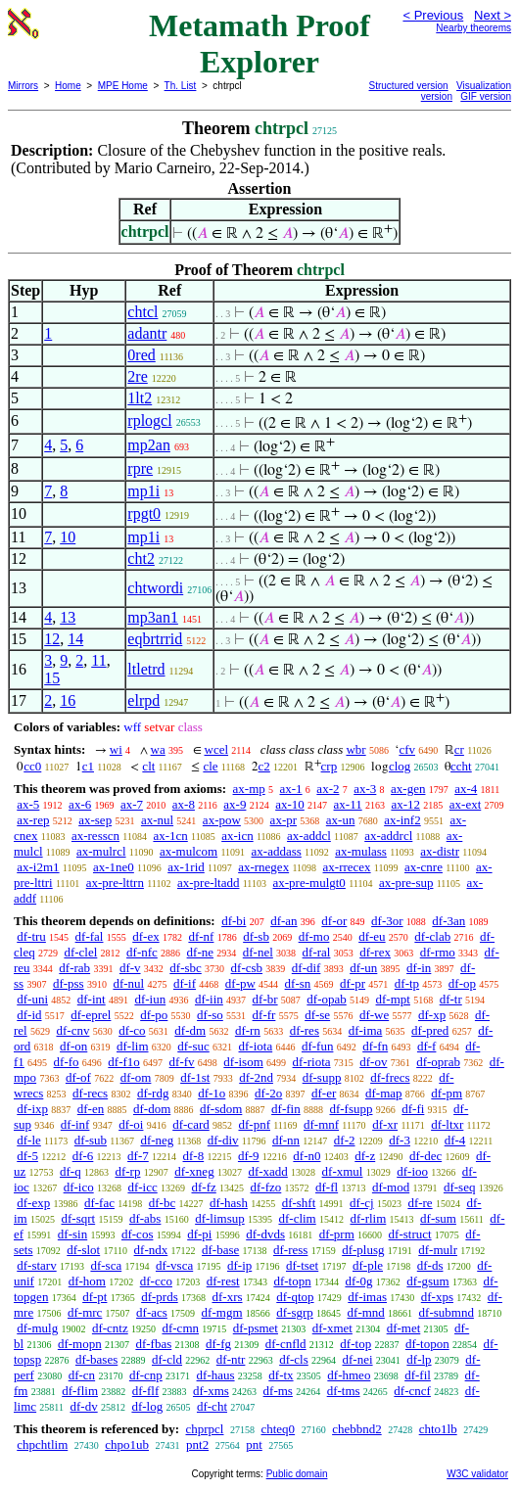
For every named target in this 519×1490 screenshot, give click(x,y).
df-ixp (32, 1108)
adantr (146, 333)
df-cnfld (286, 1343)
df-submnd (446, 1312)
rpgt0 (144, 513)
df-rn (247, 1030)
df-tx (280, 1375)
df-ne (200, 952)
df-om (136, 1077)
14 (75, 638)
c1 (88, 766)
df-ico (79, 1187)
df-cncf (412, 1390)
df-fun (318, 1046)
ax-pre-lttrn (115, 882)
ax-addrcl (388, 835)
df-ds (430, 1265)
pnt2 (197, 1444)
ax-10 (290, 804)
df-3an (448, 920)
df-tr (451, 999)
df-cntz (110, 1328)
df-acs (151, 1312)
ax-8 (183, 804)
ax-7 (131, 804)
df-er (323, 1093)
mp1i (143, 491)
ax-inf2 (402, 820)
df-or (334, 920)
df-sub (90, 1140)
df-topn (291, 1281)
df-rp (127, 1171)
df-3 (399, 1140)
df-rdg (153, 1093)
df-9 (249, 1155)
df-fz (204, 1187)
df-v (130, 967)
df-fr (264, 1014)
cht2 (141, 558)
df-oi (130, 1124)
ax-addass (277, 851)
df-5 (27, 1155)
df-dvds (265, 1234)
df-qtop (294, 1296)
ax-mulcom (188, 851)
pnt (254, 1444)
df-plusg (363, 1249)
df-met (404, 1328)
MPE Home (123, 85)
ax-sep (95, 820)
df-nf (200, 936)
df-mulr (437, 1249)
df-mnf (321, 1124)
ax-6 (80, 804)
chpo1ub (127, 1444)
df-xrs (227, 1296)
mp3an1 (152, 617)
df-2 (344, 1140)
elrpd (143, 700)
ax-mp (249, 788)
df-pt (94, 1296)
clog (399, 766)
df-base (220, 1249)
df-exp (33, 1202)
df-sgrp (294, 1312)
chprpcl (204, 1428)
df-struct (410, 1234)
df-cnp (146, 1375)
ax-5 (28, 804)
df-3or (387, 920)
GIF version (485, 96)
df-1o (211, 1093)
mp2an (148, 445)
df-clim (296, 1218)
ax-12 (405, 804)
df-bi (233, 920)
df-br (265, 999)
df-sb (256, 936)
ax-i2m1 (38, 867)
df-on (73, 1046)
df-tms (343, 1390)
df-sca (105, 1265)
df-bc (162, 1202)
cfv (407, 749)
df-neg (156, 1140)
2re (137, 376)
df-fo (66, 1061)
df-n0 (306, 1155)
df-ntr (231, 1359)
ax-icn (237, 835)
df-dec (425, 1155)
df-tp (407, 983)
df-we (374, 1014)
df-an (283, 920)
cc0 (32, 766)
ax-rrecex (347, 867)
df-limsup (220, 1218)
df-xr (385, 1124)
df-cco (156, 1281)
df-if (184, 983)
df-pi (199, 1234)
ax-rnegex (263, 867)
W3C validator (477, 1473)
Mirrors (23, 85)
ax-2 (327, 788)
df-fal (89, 936)
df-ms (278, 1390)
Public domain (297, 1473)
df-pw (240, 983)
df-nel (258, 952)
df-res (304, 1030)
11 (98, 660)
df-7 (138, 1155)
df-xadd (267, 1171)
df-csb (247, 967)
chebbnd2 (357, 1428)
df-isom (242, 1061)
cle (210, 766)
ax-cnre (423, 867)
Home (68, 85)
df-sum (438, 1218)
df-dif (306, 967)
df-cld (167, 1359)
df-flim (80, 1390)
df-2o (268, 1093)
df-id (29, 1014)
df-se (317, 1014)
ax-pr (283, 820)
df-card (191, 1124)
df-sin (72, 1234)
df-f (427, 1046)
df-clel (80, 952)
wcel (217, 749)
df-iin (209, 999)
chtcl (142, 311)
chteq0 (277, 1428)
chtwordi (155, 588)
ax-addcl (309, 835)
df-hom (87, 1281)
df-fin (286, 1108)
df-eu (371, 936)
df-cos (137, 1234)
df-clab (432, 936)
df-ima (366, 1030)
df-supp (322, 1077)
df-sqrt (78, 1218)
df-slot (83, 1249)
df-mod (390, 1187)
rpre (140, 468)
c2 (264, 766)
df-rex (375, 952)
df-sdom (221, 1108)
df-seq (460, 1187)
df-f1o (124, 1061)
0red (141, 355)
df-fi (412, 1108)
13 (67, 617)
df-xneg (193, 1171)
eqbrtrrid (154, 638)
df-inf (75, 1124)
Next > (492, 15)
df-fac (99, 1202)
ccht (461, 766)
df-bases (96, 1359)
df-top (355, 1343)
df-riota (312, 1061)
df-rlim (368, 1218)
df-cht (212, 1406)
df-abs (145, 1218)
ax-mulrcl (101, 851)
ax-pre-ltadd (208, 882)
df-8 (194, 1155)
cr (459, 749)
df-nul (128, 983)
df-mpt (393, 999)
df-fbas (153, 1343)
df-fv (182, 1061)
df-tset (302, 1265)
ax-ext (465, 804)
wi (116, 749)
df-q (70, 1171)
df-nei (358, 1359)
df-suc (193, 1046)
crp (329, 766)
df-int (91, 999)
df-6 (83, 1155)
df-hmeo (348, 1375)
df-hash (229, 1202)
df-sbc (185, 967)
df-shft (299, 1202)
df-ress (290, 1249)
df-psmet (255, 1328)
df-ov (373, 1061)
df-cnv (72, 1030)
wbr (355, 749)
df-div (223, 1140)
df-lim (133, 1046)
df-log (147, 1406)
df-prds (159, 1296)
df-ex (145, 936)
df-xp (432, 1014)
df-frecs (389, 1077)
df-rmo (437, 952)
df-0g (358, 1281)
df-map (383, 1093)
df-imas (367, 1296)
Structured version (408, 85)
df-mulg (37, 1328)
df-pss (68, 983)
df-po (153, 1014)
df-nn (286, 1140)
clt (148, 766)
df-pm (446, 1093)
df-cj (362, 1202)
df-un (363, 967)
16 (67, 700)
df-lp (418, 1359)
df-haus (216, 1375)
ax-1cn (170, 835)
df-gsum (427, 1281)
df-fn (375, 1046)
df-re (419, 1202)
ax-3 (365, 788)
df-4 (455, 1140)
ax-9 (234, 804)
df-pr (352, 983)
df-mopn (80, 1343)
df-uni (32, 999)
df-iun (149, 999)
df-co (131, 1030)
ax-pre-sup (406, 882)
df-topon (427, 1343)
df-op (462, 983)
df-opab (326, 999)
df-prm (336, 1234)
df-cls (293, 1359)
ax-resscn (95, 835)
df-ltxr (447, 1124)
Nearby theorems (473, 28)
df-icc (142, 1187)
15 (52, 678)
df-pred (429, 1030)
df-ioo (412, 1171)
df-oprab (438, 1061)
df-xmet (332, 1328)
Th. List (181, 85)
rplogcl (149, 420)
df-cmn (180, 1328)
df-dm (190, 1030)
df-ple (368, 1265)
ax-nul (157, 820)
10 (67, 537)
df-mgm (222, 1312)
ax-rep (33, 820)
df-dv (84, 1406)
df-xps (437, 1296)
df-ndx (151, 1249)
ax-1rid (186, 867)
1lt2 (139, 398)
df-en (90, 1108)
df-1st (195, 1077)
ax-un (340, 820)
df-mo (314, 936)
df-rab (74, 967)
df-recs (90, 1093)
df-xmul (342, 1171)
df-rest (223, 1281)
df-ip (239, 1265)
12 (52, 638)
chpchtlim (42, 1444)
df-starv (36, 1265)
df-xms (211, 1390)
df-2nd (256, 1077)
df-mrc (85, 1312)
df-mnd (366, 1312)
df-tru (31, 936)
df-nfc (142, 952)
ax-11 (348, 804)
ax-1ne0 (113, 867)
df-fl (326, 1187)
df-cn (82, 1375)
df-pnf (254, 1124)
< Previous (432, 15)
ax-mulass (361, 851)
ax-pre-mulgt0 (309, 882)
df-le (29, 1140)
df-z (364, 1155)
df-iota (256, 1046)
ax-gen (408, 788)
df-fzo (266, 1187)
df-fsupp (350, 1108)
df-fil (417, 1375)
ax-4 (465, 788)
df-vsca (174, 1265)
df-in (418, 967)
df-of (78, 1077)
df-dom (151, 1108)
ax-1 (291, 788)
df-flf (145, 1390)
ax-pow (222, 820)
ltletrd (146, 669)
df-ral (317, 952)
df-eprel (91, 1014)
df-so (210, 1014)
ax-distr (439, 851)
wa (158, 749)
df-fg (218, 1343)
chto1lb (438, 1428)
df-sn (298, 983)
